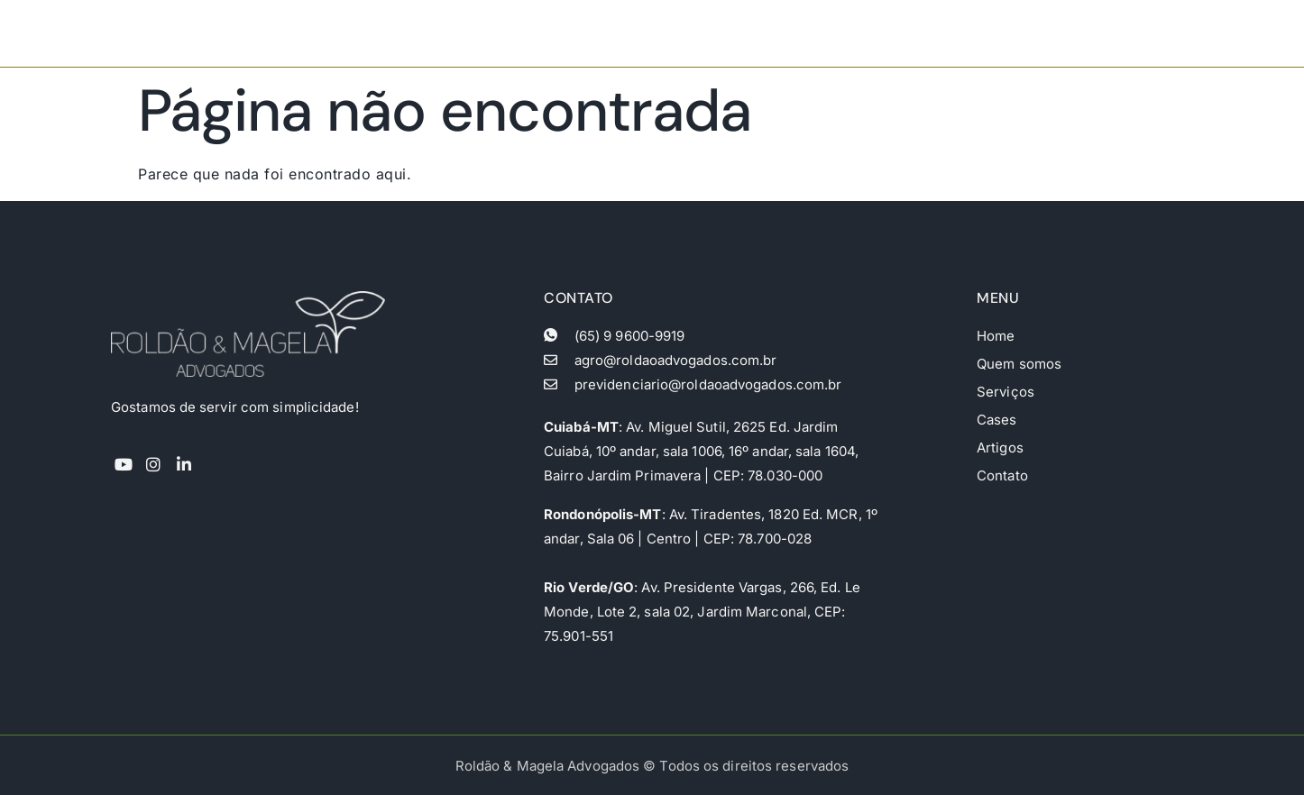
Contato (1155, 32)
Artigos (1076, 32)
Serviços (925, 32)
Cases (1003, 32)
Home (731, 32)
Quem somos (823, 32)
